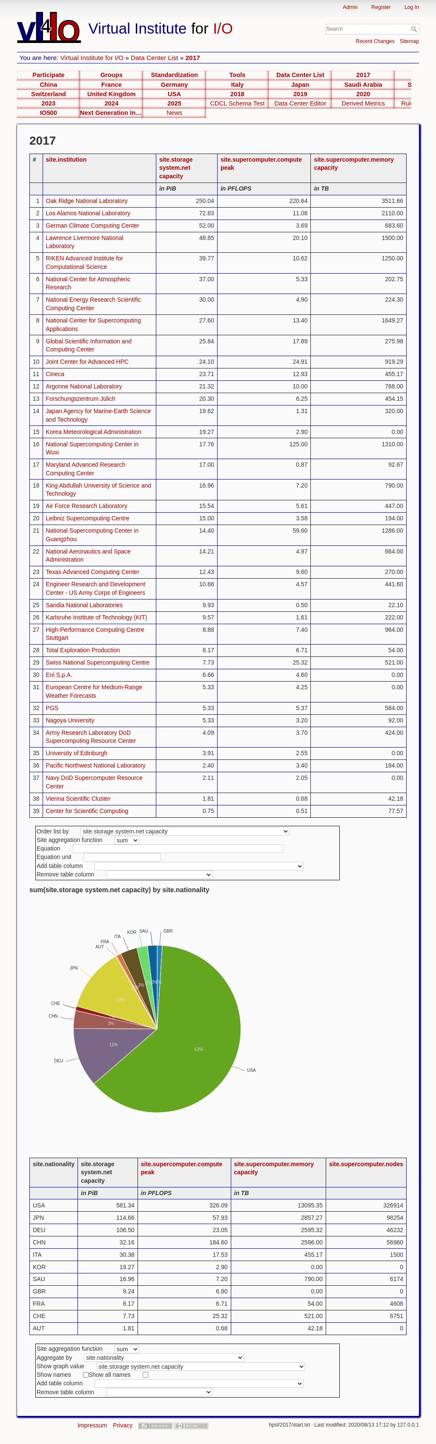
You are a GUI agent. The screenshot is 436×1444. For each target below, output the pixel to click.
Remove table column (65, 874)
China (48, 84)
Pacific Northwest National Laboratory (96, 765)
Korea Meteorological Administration (93, 431)
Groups (111, 74)
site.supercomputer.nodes (366, 1164)
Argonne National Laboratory (84, 386)
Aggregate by (54, 1357)
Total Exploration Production (83, 650)
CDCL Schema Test (237, 103)
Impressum (92, 1425)
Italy (237, 84)
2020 (363, 94)
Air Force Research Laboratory (86, 505)
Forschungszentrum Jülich (80, 398)
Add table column (60, 865)
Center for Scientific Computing (87, 811)
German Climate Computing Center (92, 225)
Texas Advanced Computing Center (92, 571)
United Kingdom (111, 94)
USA (174, 94)
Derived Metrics (363, 103)
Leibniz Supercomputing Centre (87, 518)
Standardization (174, 74)
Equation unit (54, 856)
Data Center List (154, 57)
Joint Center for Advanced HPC (87, 361)
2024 (111, 103)
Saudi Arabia (363, 84)
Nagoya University (70, 720)
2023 (49, 103)
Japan (300, 84)
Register (381, 7)
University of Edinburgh (77, 753)
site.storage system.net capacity (176, 168)
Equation (48, 848)
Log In (411, 7)
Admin (350, 7)
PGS (52, 708)
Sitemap (409, 41)
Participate (48, 74)
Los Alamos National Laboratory (88, 213)
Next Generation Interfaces (111, 112)
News (174, 112)
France (111, 84)
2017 (193, 57)
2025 (174, 103)
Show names (54, 1374)
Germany (174, 84)
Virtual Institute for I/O (92, 57)
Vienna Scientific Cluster (78, 798)
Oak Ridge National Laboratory (87, 200)
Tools (237, 74)
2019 (300, 94)
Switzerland (48, 94)
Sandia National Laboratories (84, 605)
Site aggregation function (70, 839)
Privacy (122, 1425)
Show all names (110, 1374)
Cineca (55, 374)
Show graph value (60, 1366)
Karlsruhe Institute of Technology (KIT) (96, 617)
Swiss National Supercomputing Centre (98, 662)
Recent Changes (375, 41)
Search (415, 29)
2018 (237, 94)
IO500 (48, 112)
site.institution (66, 159)
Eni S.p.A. (59, 674)
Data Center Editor (300, 103)
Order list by (53, 831)
